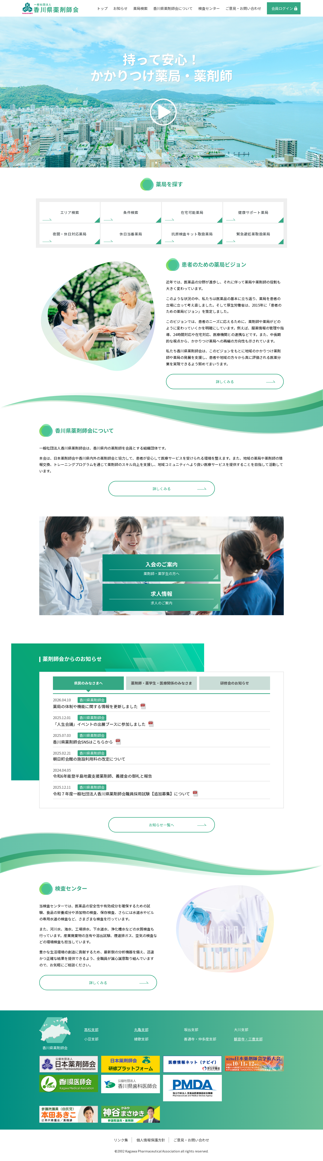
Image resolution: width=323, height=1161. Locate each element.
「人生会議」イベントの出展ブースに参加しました (99, 724)
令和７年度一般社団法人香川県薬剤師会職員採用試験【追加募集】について (121, 794)
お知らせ (120, 8)
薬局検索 (140, 8)
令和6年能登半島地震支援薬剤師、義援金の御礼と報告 (102, 776)
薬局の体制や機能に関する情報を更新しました (95, 706)
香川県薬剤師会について (173, 8)
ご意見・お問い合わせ (243, 8)
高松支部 (91, 1029)
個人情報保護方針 (150, 1140)
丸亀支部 (141, 1029)
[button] (156, 163)
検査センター (209, 8)
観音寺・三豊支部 (248, 1039)
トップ (102, 8)
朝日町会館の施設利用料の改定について (89, 759)
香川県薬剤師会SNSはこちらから (83, 742)
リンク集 (121, 1140)
